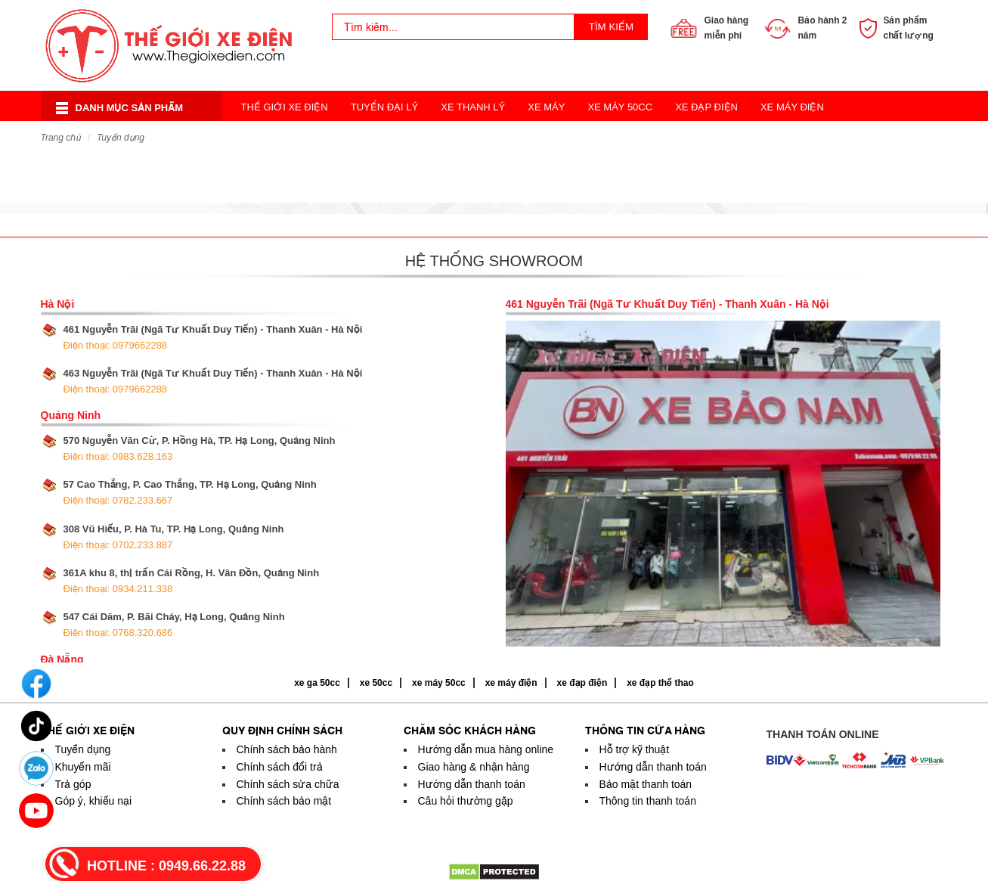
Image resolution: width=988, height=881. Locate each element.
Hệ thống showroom (494, 261)
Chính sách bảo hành (287, 749)
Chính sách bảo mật (284, 801)
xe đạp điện (582, 683)
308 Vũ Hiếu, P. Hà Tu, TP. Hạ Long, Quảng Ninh (173, 537)
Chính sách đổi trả (280, 767)
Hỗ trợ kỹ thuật (634, 749)
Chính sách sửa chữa (288, 784)
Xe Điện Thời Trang (410, 137)
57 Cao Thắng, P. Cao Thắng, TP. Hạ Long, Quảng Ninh (190, 492)
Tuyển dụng (120, 137)
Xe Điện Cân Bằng (288, 137)
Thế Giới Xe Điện (284, 107)
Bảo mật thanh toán (645, 784)
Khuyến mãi (83, 767)
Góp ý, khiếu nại (93, 801)
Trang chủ (61, 137)
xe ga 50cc (317, 683)
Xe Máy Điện (792, 107)
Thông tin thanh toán (647, 801)
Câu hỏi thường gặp (465, 801)
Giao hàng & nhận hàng (474, 767)
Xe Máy (546, 107)
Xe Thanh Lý (473, 107)
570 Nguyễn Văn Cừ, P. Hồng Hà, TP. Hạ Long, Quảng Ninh (199, 448)
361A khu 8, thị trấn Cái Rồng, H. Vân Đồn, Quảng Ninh (191, 580)
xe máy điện (511, 683)
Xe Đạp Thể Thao (602, 137)
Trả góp (73, 784)
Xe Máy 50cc (619, 107)
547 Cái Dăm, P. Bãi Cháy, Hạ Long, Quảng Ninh (174, 624)
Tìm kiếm (611, 27)
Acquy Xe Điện (707, 137)
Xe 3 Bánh (509, 137)
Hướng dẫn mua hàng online (486, 749)
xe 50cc (376, 683)
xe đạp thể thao (660, 683)
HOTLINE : (166, 865)
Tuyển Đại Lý (385, 107)
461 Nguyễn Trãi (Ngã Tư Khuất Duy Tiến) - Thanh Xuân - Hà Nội (213, 337)
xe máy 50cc (439, 683)
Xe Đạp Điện (706, 107)
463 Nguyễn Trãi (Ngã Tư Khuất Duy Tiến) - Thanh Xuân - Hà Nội (213, 381)
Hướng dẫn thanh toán (471, 784)
